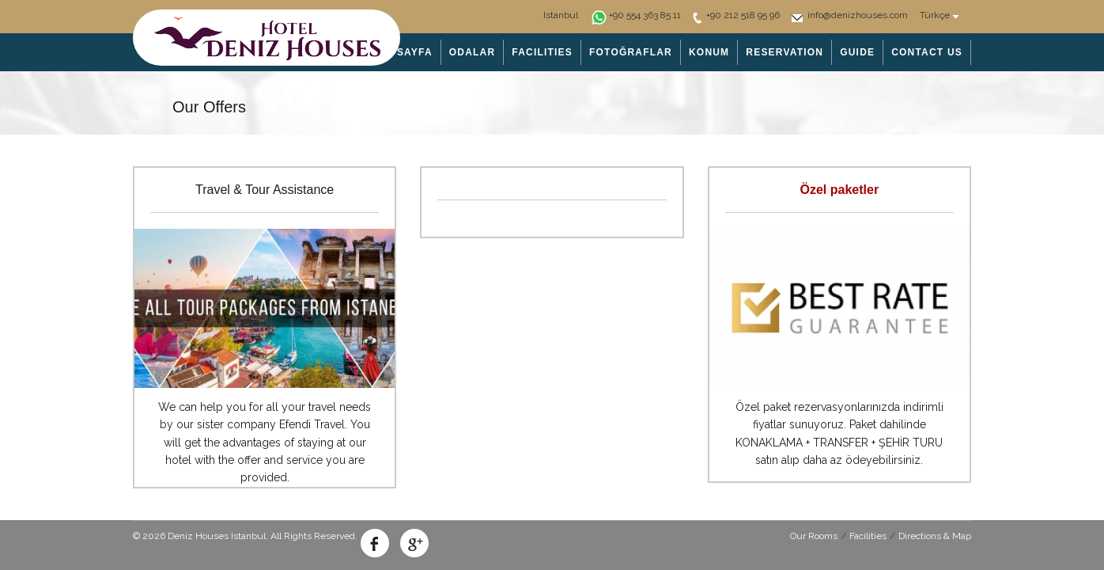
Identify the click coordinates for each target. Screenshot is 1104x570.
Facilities (868, 536)
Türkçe (935, 15)
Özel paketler (839, 189)
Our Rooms (813, 536)
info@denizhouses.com (857, 15)
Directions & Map (934, 536)
